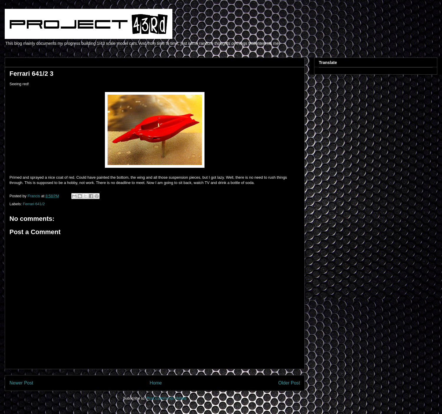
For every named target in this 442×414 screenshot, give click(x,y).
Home (156, 382)
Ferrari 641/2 (34, 204)
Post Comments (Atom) (166, 398)
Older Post (289, 382)
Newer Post (21, 382)
